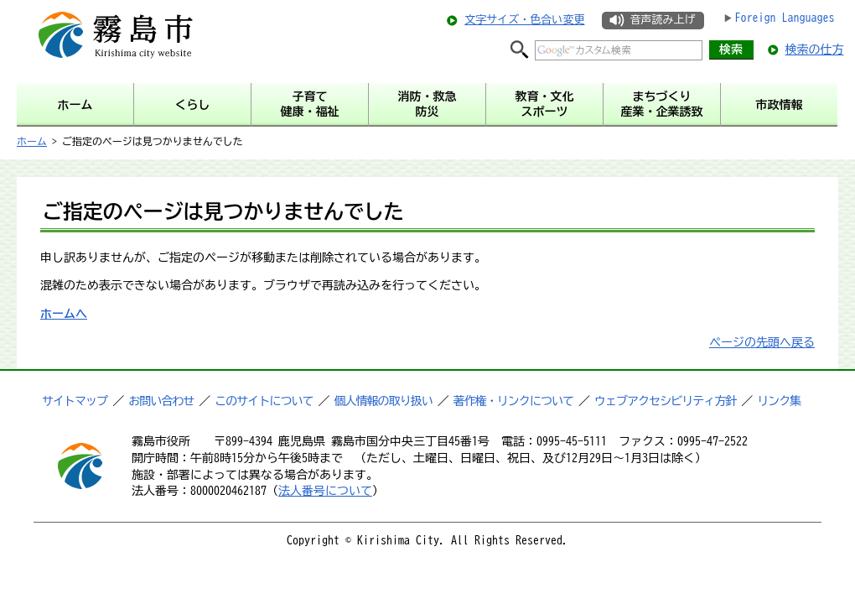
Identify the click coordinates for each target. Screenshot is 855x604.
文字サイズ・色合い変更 (524, 19)
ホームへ (63, 314)
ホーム (32, 141)
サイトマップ (74, 401)
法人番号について (325, 491)
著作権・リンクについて (513, 401)
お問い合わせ (161, 401)
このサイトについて (264, 401)
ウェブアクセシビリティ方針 (665, 401)
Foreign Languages (785, 17)
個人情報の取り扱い (383, 401)
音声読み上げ (662, 19)
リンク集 (779, 401)
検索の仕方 (814, 49)
